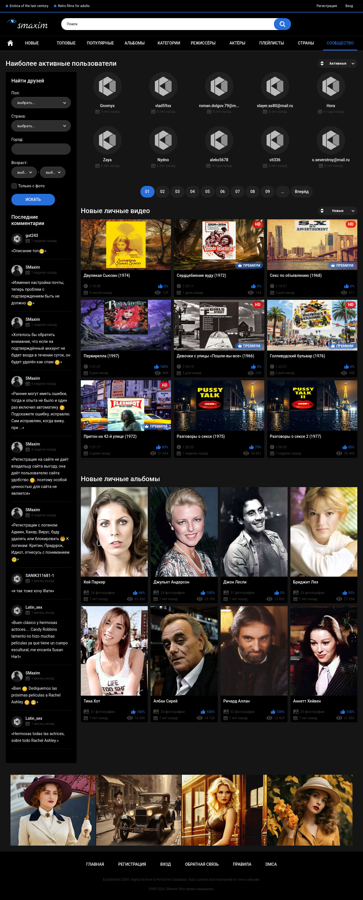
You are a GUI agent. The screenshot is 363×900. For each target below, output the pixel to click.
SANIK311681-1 (40, 575)
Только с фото (31, 186)
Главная (10, 43)
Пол (15, 93)
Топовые (66, 43)
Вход (349, 6)
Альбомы (134, 43)
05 (207, 191)
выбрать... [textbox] (26, 103)
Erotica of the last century (29, 6)
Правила (242, 864)
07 (237, 191)
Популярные (100, 43)
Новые (32, 43)
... (282, 191)
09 (267, 191)
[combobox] (41, 102)
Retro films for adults (74, 6)
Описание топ (29, 251)
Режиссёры (203, 43)
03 (177, 191)
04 (192, 191)
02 (162, 191)
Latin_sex (34, 607)
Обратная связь (202, 864)
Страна (18, 116)
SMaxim (33, 267)
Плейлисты (271, 43)
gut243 (32, 235)
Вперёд (302, 191)
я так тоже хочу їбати (32, 591)
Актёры (237, 43)
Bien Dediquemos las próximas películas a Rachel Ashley (35, 695)
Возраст (19, 162)
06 (222, 191)
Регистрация (326, 6)
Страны (306, 43)
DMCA (271, 864)
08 (252, 191)
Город (16, 139)
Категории (169, 43)
